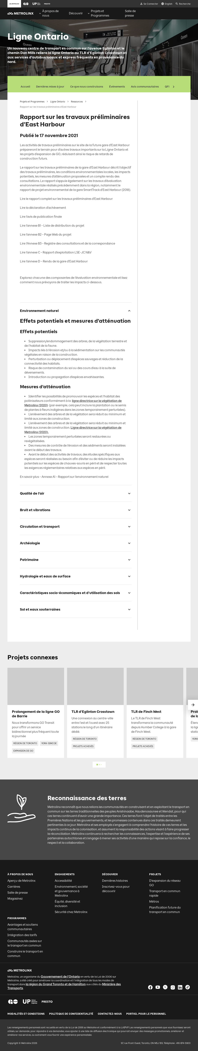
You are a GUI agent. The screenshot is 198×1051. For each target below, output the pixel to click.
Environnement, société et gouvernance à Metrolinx (71, 891)
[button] (26, 4)
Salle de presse (17, 892)
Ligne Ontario (57, 101)
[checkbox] (128, 311)
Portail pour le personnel (146, 1014)
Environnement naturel (157, 115)
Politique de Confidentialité (71, 1014)
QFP (167, 86)
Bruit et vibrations (154, 127)
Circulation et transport (157, 133)
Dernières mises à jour (50, 86)
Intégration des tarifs (22, 935)
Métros (154, 901)
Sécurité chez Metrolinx (71, 912)
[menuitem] (51, 13)
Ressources (77, 101)
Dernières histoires (115, 880)
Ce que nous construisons (86, 86)
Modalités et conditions (26, 1014)
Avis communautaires (145, 86)
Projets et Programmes (32, 101)
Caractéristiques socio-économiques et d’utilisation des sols (156, 165)
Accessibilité (63, 880)
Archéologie (150, 139)
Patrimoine (150, 145)
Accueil (25, 86)
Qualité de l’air (152, 121)
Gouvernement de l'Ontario (60, 976)
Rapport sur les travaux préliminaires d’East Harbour (158, 105)
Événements (117, 86)
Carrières (13, 886)
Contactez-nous (110, 1014)
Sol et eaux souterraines (157, 175)
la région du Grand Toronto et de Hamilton (56, 984)
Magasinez (15, 898)
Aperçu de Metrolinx (21, 880)
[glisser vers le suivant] (193, 705)
